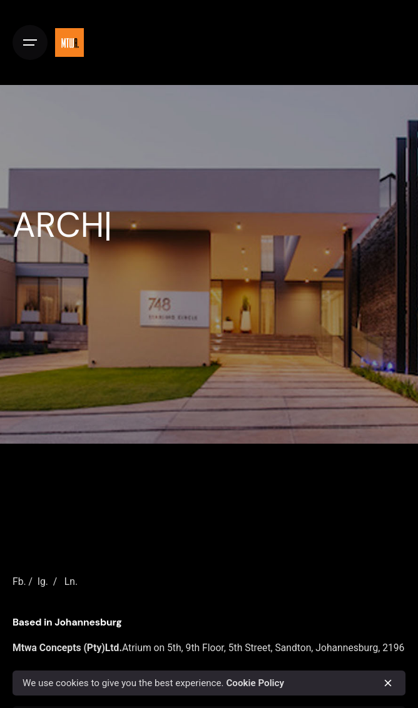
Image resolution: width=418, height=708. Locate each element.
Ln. (71, 581)
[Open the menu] (30, 42)
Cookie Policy (255, 683)
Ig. (43, 581)
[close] (388, 683)
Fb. (19, 581)
